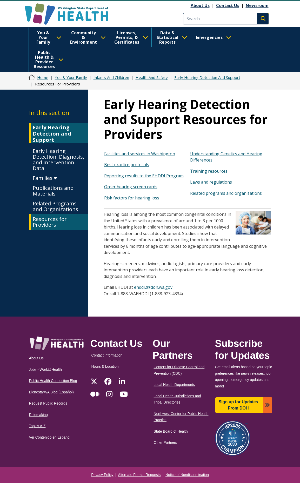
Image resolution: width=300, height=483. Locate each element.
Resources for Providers (50, 222)
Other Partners (165, 443)
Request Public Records (48, 403)
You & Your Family (49, 37)
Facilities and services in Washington (139, 154)
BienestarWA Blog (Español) (51, 392)
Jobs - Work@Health (45, 370)
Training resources (209, 171)
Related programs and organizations (226, 193)
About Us (200, 5)
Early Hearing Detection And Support (207, 77)
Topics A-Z (37, 426)
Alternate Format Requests (139, 475)
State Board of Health (171, 431)
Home (42, 77)
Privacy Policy (102, 475)
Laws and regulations (211, 182)
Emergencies (213, 37)
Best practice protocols (126, 164)
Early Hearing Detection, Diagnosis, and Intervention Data (58, 159)
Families (45, 178)
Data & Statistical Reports (172, 37)
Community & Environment (88, 37)
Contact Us (227, 5)
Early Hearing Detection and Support (52, 133)
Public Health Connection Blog (53, 381)
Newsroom (257, 5)
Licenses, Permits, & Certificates (131, 37)
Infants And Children (111, 77)
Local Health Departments (174, 385)
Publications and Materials (53, 190)
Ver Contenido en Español (49, 437)
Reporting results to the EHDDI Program (144, 176)
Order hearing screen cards (130, 187)
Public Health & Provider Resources (49, 59)
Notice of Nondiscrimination (187, 475)
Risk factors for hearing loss (131, 198)
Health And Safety (152, 77)
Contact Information (107, 355)
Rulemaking (38, 415)
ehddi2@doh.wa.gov (153, 287)
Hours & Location (105, 366)
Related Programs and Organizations (55, 206)
